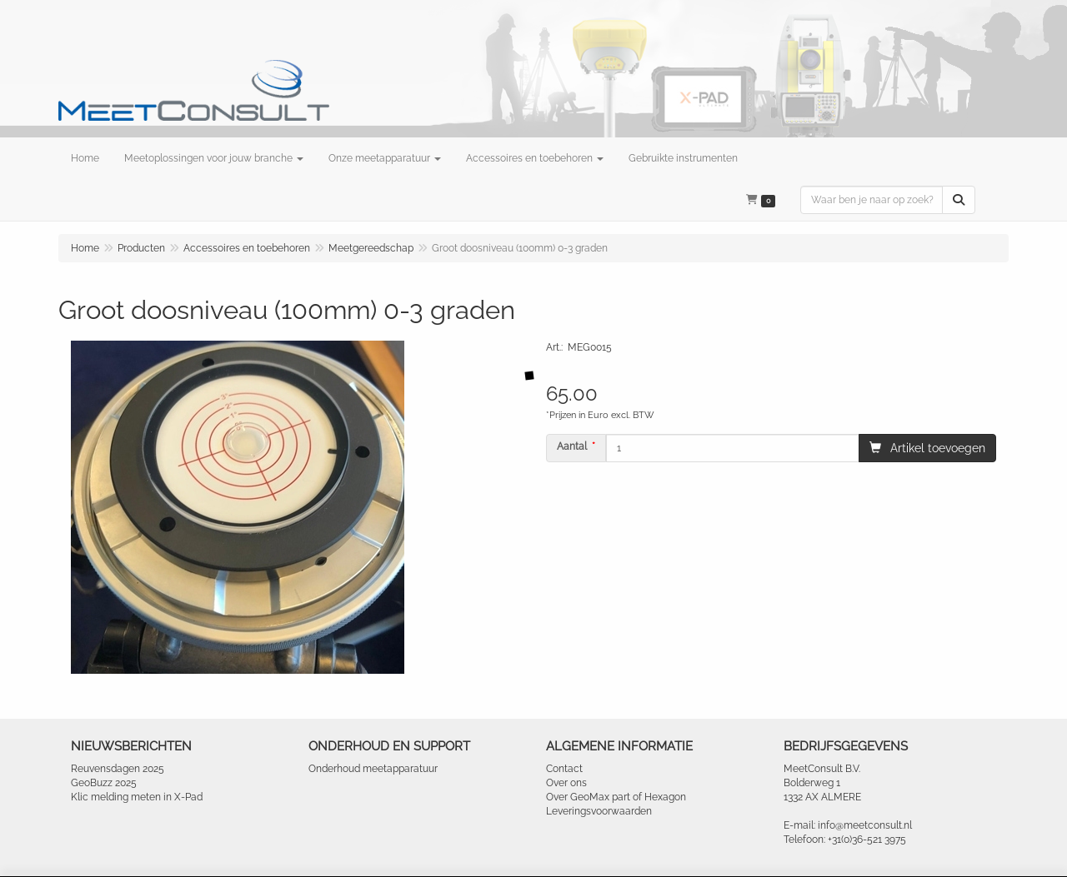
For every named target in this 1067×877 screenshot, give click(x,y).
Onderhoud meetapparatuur (373, 769)
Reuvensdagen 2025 (117, 769)
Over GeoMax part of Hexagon (616, 797)
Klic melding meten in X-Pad (137, 797)
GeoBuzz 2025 (104, 783)
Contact (564, 769)
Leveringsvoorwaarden (599, 811)
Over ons (566, 783)
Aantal (572, 446)
